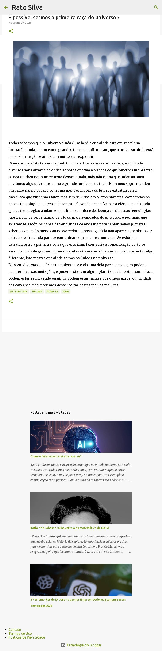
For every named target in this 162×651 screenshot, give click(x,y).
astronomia (18, 291)
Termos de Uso (20, 633)
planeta (52, 291)
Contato (14, 630)
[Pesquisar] (48, 7)
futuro (37, 291)
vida (66, 291)
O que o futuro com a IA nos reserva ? (56, 456)
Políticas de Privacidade (26, 637)
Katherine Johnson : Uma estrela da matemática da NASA (69, 528)
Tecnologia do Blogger (81, 645)
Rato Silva (27, 7)
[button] (11, 31)
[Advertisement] (81, 367)
